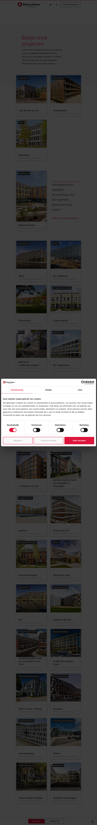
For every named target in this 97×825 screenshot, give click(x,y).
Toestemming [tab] (17, 390)
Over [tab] (80, 390)
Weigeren (17, 440)
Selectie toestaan (48, 440)
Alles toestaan (79, 440)
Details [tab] (48, 390)
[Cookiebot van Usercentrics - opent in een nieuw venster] (83, 382)
